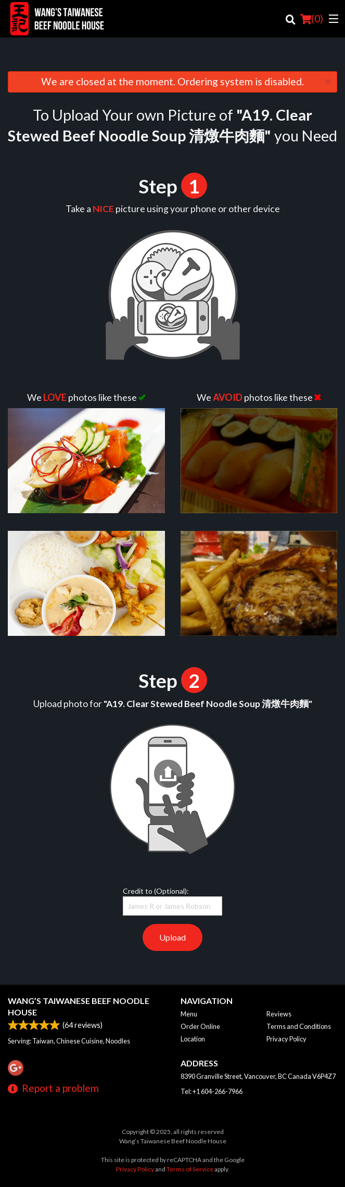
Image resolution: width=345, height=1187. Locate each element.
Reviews (278, 1014)
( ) (311, 19)
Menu (189, 1014)
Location (193, 1039)
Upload (172, 937)
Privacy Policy (286, 1039)
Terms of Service (190, 1169)
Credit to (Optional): (172, 901)
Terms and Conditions (298, 1026)
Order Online (200, 1026)
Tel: (211, 1091)
